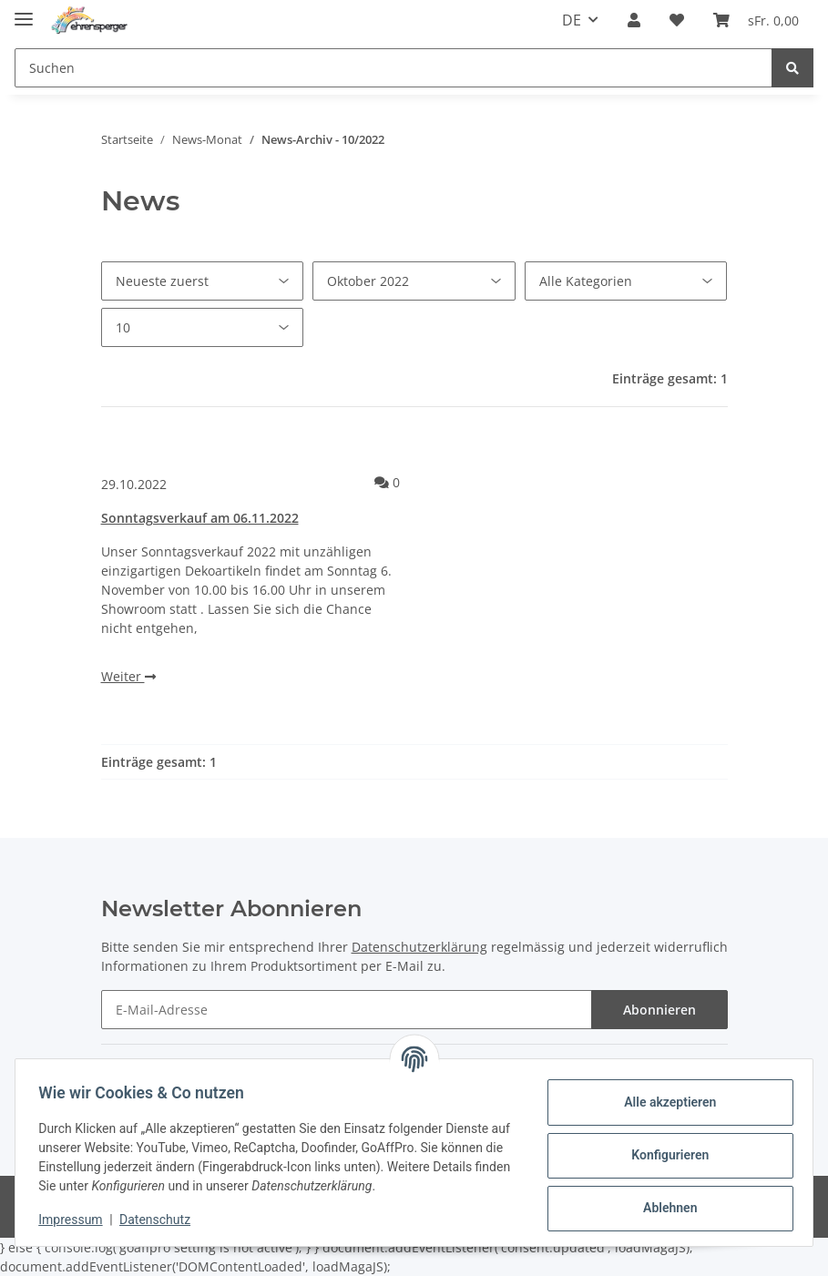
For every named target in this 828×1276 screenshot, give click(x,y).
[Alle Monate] (414, 281)
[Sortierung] (202, 281)
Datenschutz (161, 1219)
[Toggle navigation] (24, 11)
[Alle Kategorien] (626, 281)
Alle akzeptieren (664, 1102)
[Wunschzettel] (677, 20)
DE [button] (571, 20)
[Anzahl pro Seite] (202, 327)
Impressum (76, 1219)
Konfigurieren (663, 1155)
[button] (634, 20)
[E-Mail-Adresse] (346, 1009)
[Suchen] (393, 67)
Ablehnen (663, 1207)
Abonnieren (659, 1009)
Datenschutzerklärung (419, 946)
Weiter (128, 676)
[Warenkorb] (756, 20)
